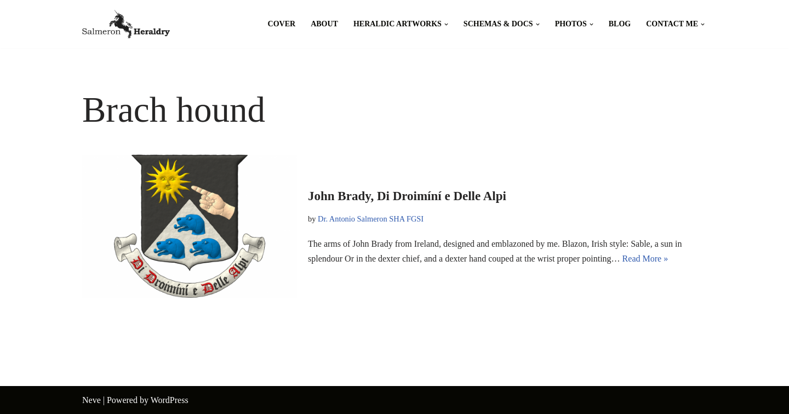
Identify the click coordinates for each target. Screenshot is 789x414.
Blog (620, 24)
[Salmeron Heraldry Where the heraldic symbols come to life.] (126, 24)
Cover (282, 24)
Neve (91, 400)
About (324, 24)
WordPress (169, 400)
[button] (446, 24)
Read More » (645, 258)
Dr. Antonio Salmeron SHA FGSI (371, 218)
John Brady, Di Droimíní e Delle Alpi (407, 196)
